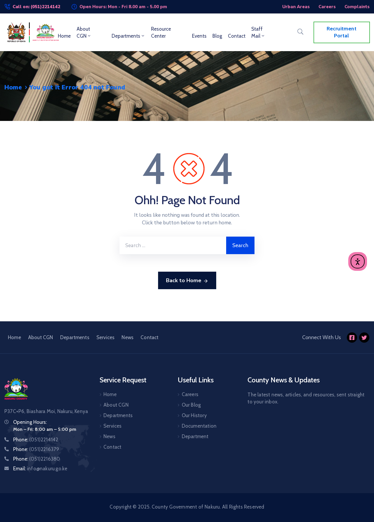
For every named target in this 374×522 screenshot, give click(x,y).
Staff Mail (258, 32)
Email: (40, 468)
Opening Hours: (30, 422)
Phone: (35, 440)
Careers (190, 394)
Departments (128, 36)
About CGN (84, 32)
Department (195, 436)
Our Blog (191, 405)
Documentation (199, 426)
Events (199, 36)
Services (105, 337)
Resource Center (161, 32)
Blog (217, 36)
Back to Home (187, 281)
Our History (194, 415)
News (128, 337)
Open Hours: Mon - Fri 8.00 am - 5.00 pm (123, 7)
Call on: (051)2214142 (36, 7)
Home (64, 36)
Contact (236, 36)
